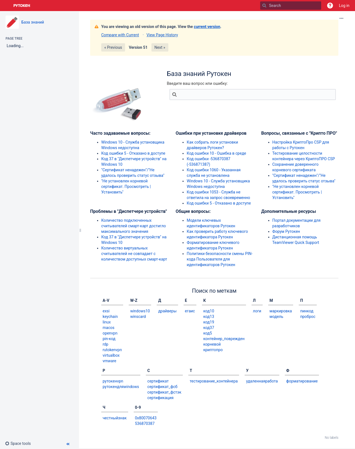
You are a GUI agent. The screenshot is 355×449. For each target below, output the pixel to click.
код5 (207, 333)
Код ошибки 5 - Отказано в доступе (133, 153)
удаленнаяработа (262, 381)
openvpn (110, 333)
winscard (138, 316)
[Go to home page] (22, 5)
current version (207, 26)
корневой (212, 344)
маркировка (281, 311)
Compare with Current (120, 35)
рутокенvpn (113, 381)
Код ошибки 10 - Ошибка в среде (216, 153)
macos (108, 327)
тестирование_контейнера (214, 381)
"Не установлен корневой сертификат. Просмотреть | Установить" (126, 186)
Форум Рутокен (286, 231)
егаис (190, 311)
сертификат (158, 381)
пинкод (306, 311)
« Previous (113, 47)
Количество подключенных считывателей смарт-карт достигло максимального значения (133, 226)
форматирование (302, 381)
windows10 (140, 311)
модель (276, 316)
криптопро (213, 350)
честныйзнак (115, 418)
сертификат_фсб (162, 386)
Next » (159, 47)
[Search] (264, 5)
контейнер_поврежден (224, 338)
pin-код (109, 338)
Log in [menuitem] (344, 5)
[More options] (341, 18)
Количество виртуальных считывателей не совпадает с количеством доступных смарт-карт (134, 253)
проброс (307, 316)
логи (257, 311)
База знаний (32, 22)
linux (107, 322)
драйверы (167, 311)
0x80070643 (146, 418)
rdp (105, 344)
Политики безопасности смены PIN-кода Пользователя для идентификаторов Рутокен (219, 259)
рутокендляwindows (121, 386)
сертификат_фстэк (164, 392)
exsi (106, 311)
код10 (208, 311)
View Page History (162, 35)
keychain (110, 316)
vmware (109, 361)
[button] (330, 5)
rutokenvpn (112, 350)
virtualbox (111, 355)
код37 (208, 327)
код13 (208, 316)
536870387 (145, 423)
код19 (208, 322)
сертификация (160, 398)
